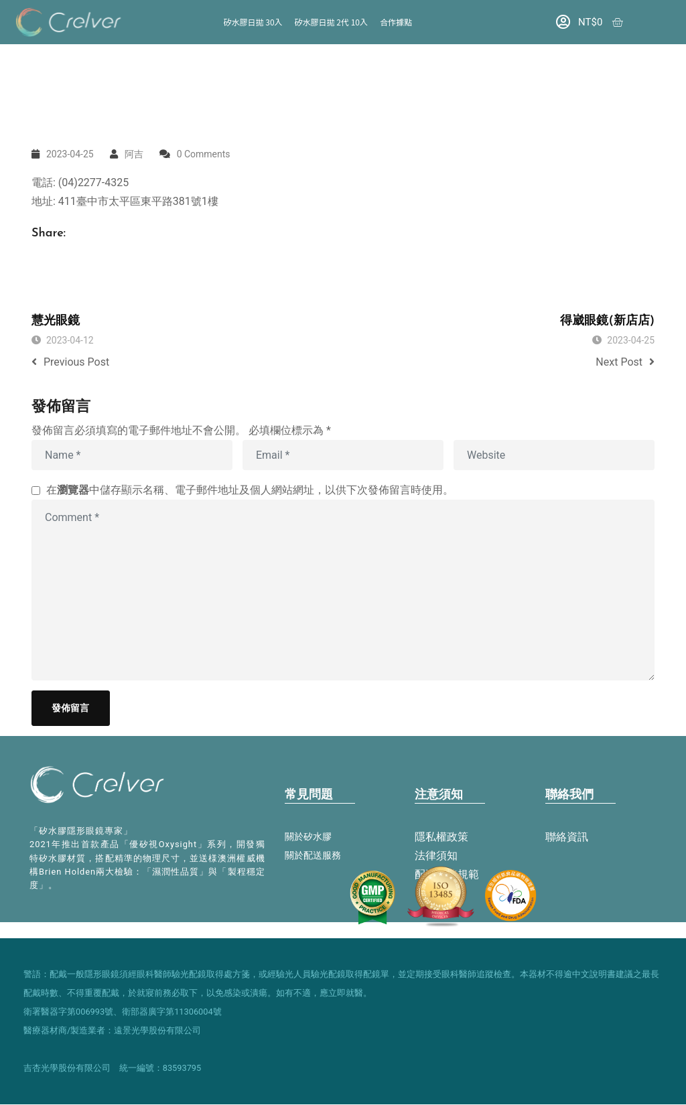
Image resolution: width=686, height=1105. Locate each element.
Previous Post (70, 362)
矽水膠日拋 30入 (253, 21)
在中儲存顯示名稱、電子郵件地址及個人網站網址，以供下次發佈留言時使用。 (250, 490)
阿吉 (134, 154)
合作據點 (396, 21)
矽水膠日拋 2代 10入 (331, 21)
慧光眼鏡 (55, 321)
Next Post (625, 362)
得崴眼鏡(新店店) (607, 321)
